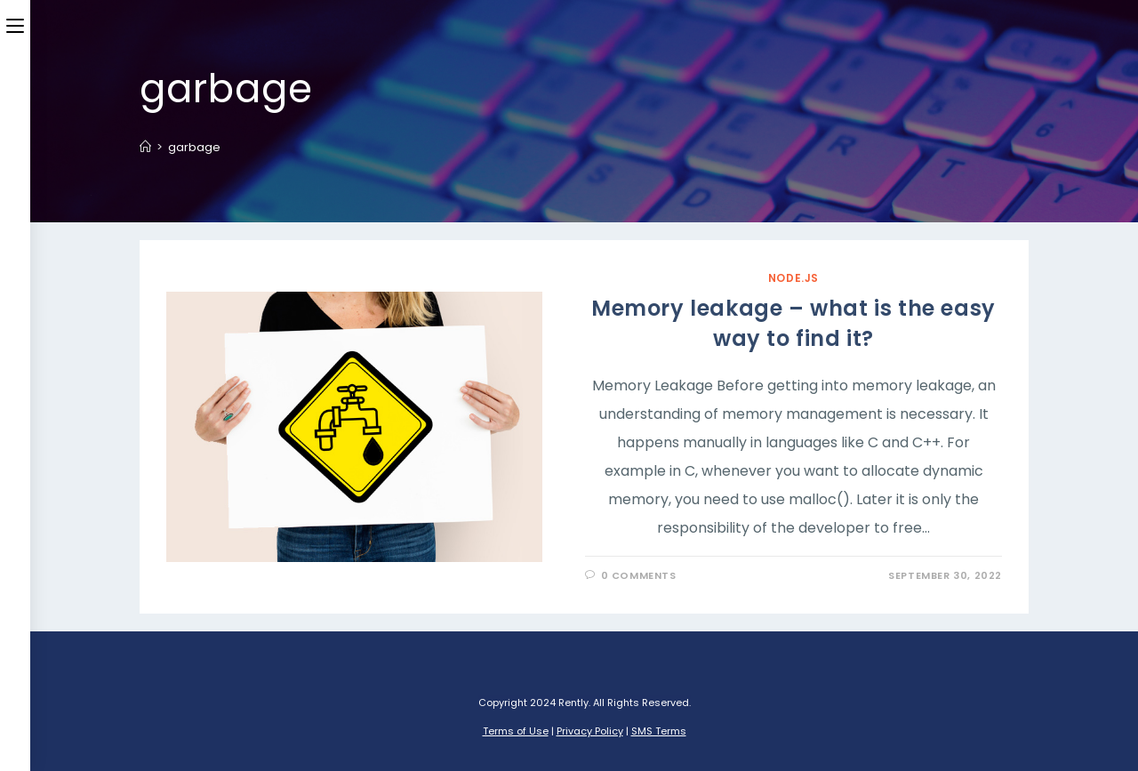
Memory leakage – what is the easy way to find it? (793, 323)
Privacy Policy (590, 731)
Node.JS (793, 277)
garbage (194, 147)
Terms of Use (516, 731)
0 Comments (639, 575)
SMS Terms (658, 731)
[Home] (145, 147)
